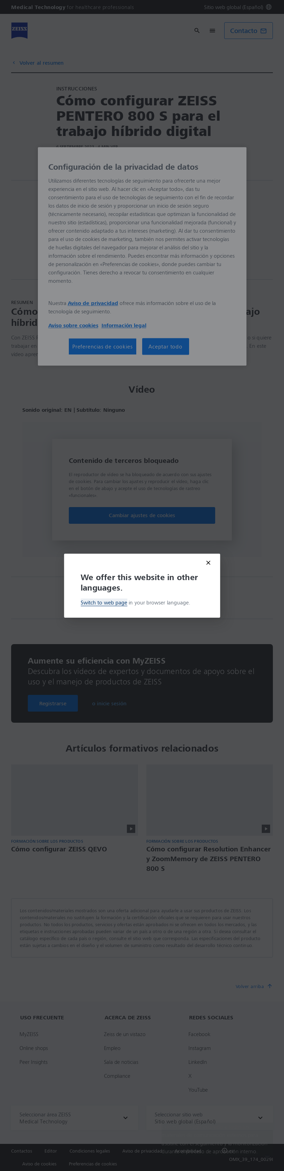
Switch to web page (104, 602)
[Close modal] (208, 562)
